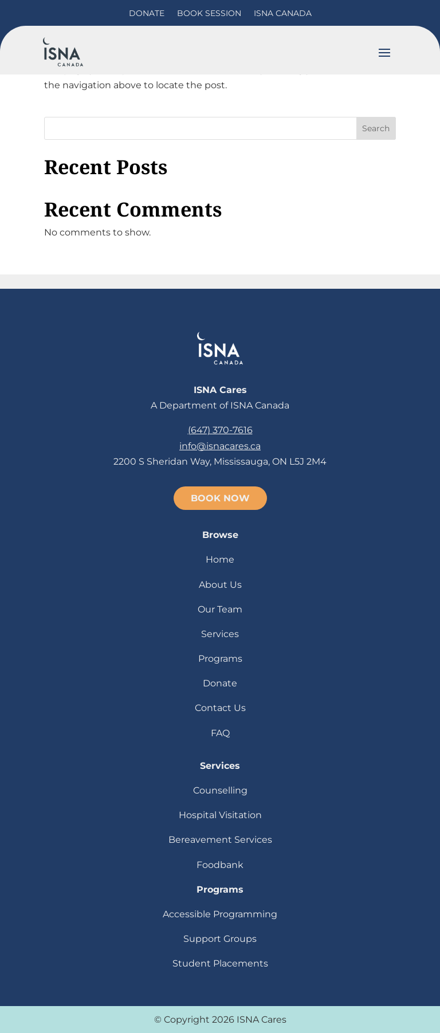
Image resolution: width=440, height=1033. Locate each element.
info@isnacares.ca (220, 446)
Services (220, 634)
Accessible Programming (220, 914)
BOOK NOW (220, 498)
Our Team (220, 609)
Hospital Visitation (220, 815)
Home (220, 559)
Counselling (220, 790)
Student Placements (220, 963)
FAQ (220, 733)
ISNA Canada (283, 13)
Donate (146, 13)
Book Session (209, 13)
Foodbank (220, 864)
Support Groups (220, 938)
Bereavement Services (220, 839)
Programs (220, 658)
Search (376, 128)
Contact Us (220, 707)
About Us (220, 584)
